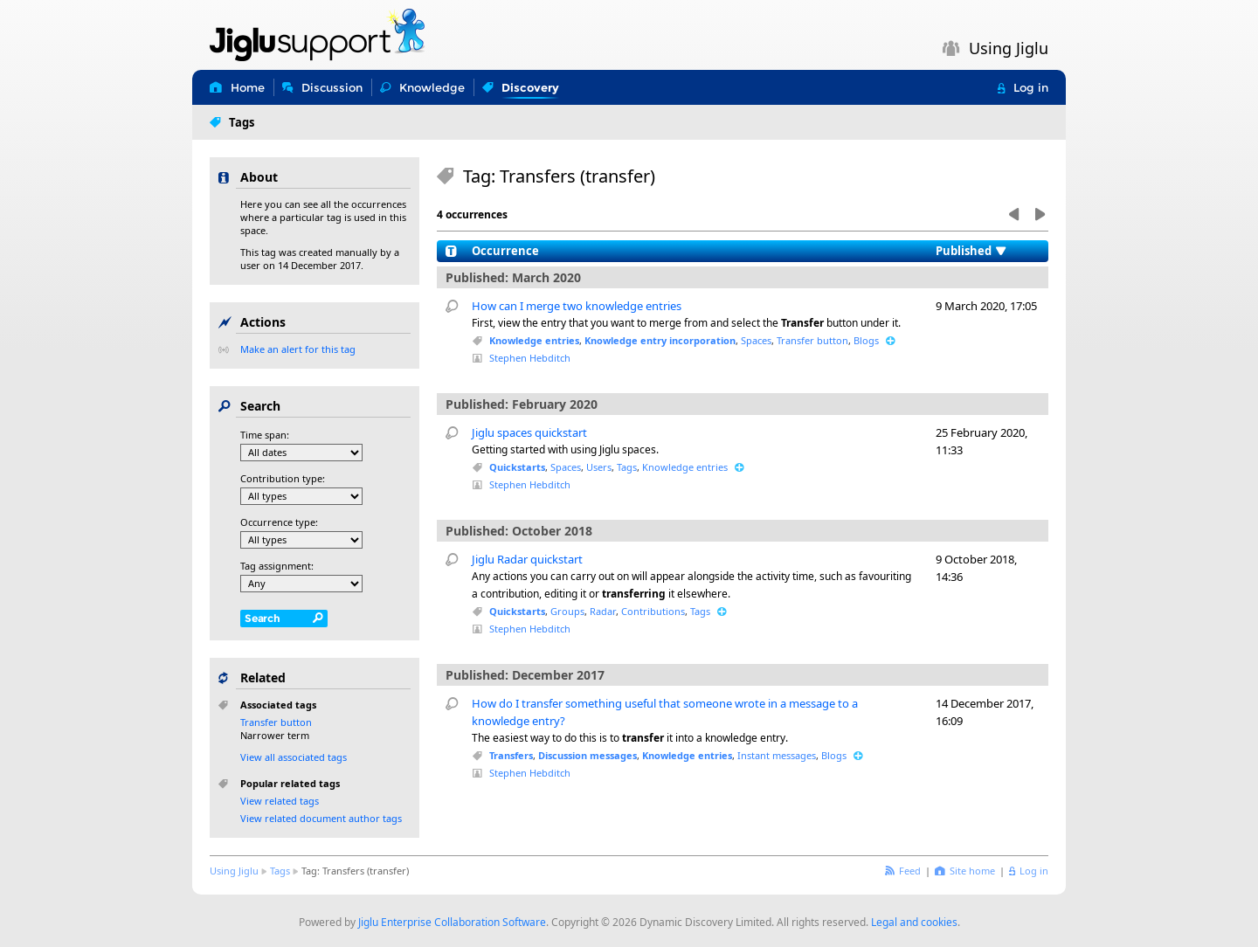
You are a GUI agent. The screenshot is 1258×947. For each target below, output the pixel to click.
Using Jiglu (234, 870)
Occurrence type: (279, 522)
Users (599, 467)
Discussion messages (587, 755)
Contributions (653, 611)
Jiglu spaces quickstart (529, 432)
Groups (567, 611)
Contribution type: (282, 478)
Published (964, 251)
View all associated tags (293, 757)
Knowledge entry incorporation (660, 340)
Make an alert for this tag (298, 349)
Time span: (264, 434)
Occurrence (505, 251)
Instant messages (776, 755)
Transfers (511, 755)
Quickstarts (517, 467)
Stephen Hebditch (529, 357)
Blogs (866, 340)
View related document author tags (321, 818)
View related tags (279, 800)
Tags (627, 467)
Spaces (756, 340)
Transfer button (812, 340)
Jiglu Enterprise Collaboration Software (452, 922)
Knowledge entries (534, 340)
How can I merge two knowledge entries (576, 306)
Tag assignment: (277, 565)
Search (262, 618)
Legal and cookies (914, 922)
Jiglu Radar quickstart (527, 559)
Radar (603, 611)
